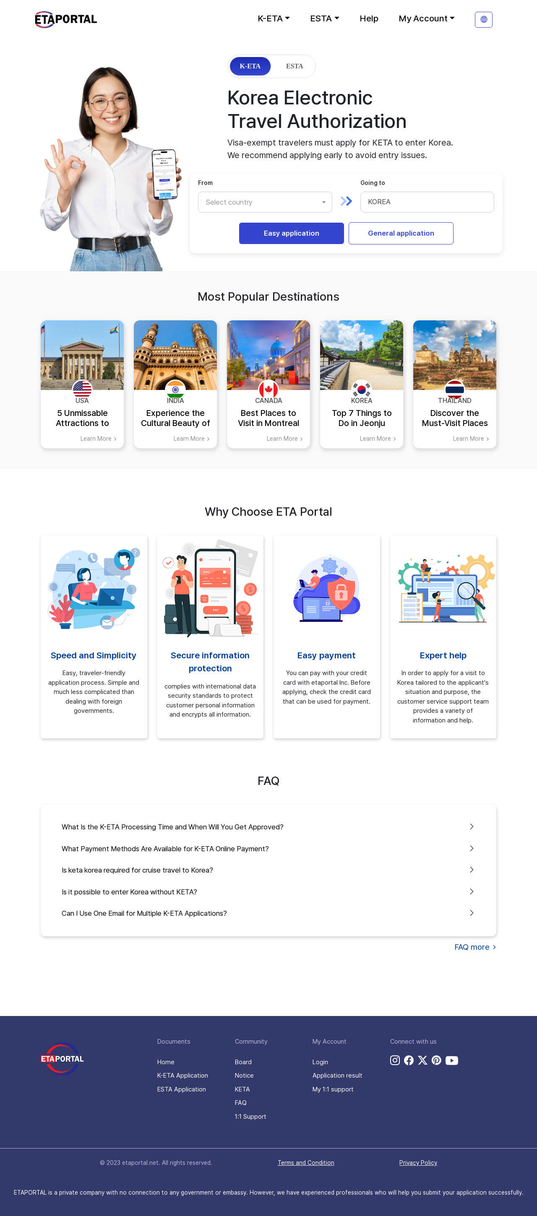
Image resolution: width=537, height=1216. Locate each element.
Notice (244, 1075)
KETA (242, 1089)
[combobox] (265, 202)
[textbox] (233, 202)
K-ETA (250, 66)
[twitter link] (423, 1060)
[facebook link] (409, 1060)
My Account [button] (423, 18)
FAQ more (475, 947)
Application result (337, 1075)
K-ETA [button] (270, 18)
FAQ (241, 1103)
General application (401, 233)
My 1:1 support (333, 1089)
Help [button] (369, 18)
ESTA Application (181, 1089)
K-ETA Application (182, 1075)
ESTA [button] (321, 18)
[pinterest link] (436, 1060)
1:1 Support (250, 1116)
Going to (372, 182)
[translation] (484, 20)
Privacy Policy (418, 1162)
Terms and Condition (306, 1162)
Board (243, 1062)
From (205, 182)
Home (166, 1062)
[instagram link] (395, 1060)
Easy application (291, 233)
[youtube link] (452, 1060)
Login (320, 1062)
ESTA (294, 66)
